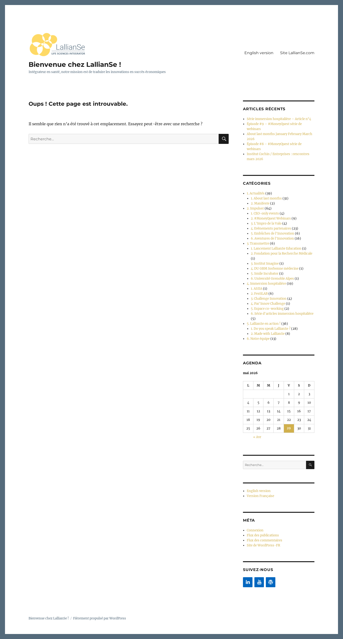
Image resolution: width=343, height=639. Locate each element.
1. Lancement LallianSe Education (276, 248)
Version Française (260, 496)
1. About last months (266, 198)
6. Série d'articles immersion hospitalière (282, 314)
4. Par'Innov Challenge (268, 304)
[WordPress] (270, 582)
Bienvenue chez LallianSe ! (75, 64)
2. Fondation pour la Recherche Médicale (281, 253)
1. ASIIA (256, 289)
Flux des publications (263, 535)
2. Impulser (255, 208)
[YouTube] (259, 582)
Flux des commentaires (264, 540)
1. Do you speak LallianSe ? (270, 329)
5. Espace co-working (267, 309)
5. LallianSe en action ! (264, 324)
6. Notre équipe (258, 339)
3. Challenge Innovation (269, 299)
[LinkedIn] (247, 582)
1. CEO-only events (265, 213)
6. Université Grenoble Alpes (272, 279)
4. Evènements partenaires (271, 228)
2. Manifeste (260, 203)
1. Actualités (256, 193)
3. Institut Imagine (265, 264)
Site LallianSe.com (297, 53)
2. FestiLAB (259, 294)
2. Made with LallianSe (268, 334)
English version (258, 53)
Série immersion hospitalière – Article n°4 (279, 119)
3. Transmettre (258, 243)
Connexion (255, 530)
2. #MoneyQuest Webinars (271, 218)
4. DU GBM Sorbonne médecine (274, 269)
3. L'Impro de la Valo (266, 223)
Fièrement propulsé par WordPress (99, 618)
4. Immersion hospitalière (266, 284)
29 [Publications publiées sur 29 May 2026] (289, 428)
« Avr (257, 437)
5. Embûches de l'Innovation (272, 233)
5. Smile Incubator (264, 274)
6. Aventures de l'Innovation (272, 238)
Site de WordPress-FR (263, 545)
